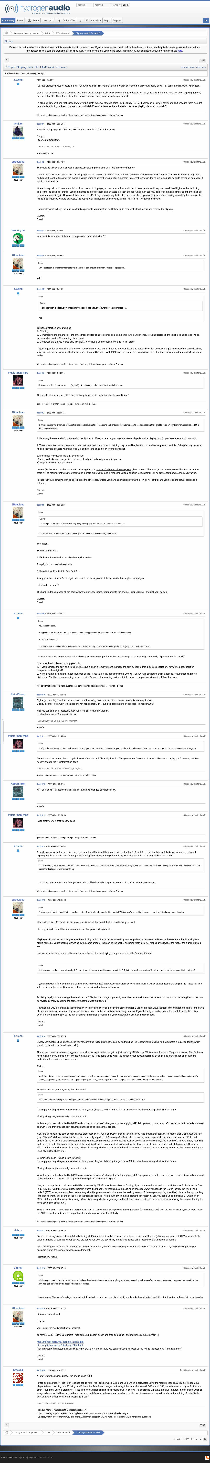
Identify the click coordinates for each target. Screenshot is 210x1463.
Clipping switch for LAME (88, 33)
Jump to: (178, 1439)
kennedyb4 (18, 230)
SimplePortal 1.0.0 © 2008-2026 (40, 1457)
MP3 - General (62, 33)
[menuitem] (202, 60)
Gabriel (18, 1267)
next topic (201, 67)
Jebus (18, 1230)
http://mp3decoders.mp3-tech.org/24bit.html (60, 1345)
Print (202, 60)
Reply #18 (41, 1268)
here (180, 50)
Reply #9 (40, 614)
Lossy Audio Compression (26, 33)
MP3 (47, 33)
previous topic (187, 67)
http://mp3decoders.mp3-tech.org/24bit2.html (60, 1341)
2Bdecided (18, 161)
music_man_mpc (18, 372)
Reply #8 (40, 505)
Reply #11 (41, 736)
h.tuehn (17, 79)
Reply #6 (40, 373)
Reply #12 (41, 784)
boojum (18, 123)
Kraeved (18, 1370)
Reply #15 (41, 900)
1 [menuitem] (6, 60)
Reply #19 (41, 1308)
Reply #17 (41, 1230)
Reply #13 (41, 815)
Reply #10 (41, 695)
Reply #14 (41, 846)
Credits (24, 1457)
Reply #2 (40, 162)
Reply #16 (41, 1036)
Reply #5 (40, 289)
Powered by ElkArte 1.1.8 (10, 1457)
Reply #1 (40, 124)
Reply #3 (40, 231)
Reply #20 (41, 1370)
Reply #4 (40, 256)
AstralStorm (18, 694)
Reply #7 (40, 413)
